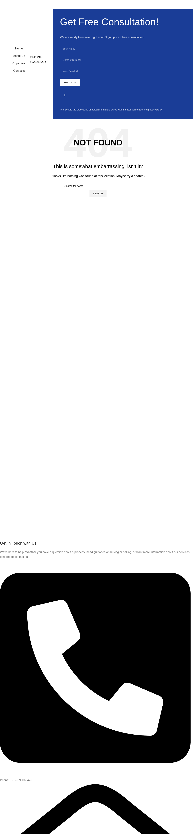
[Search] (98, 186)
